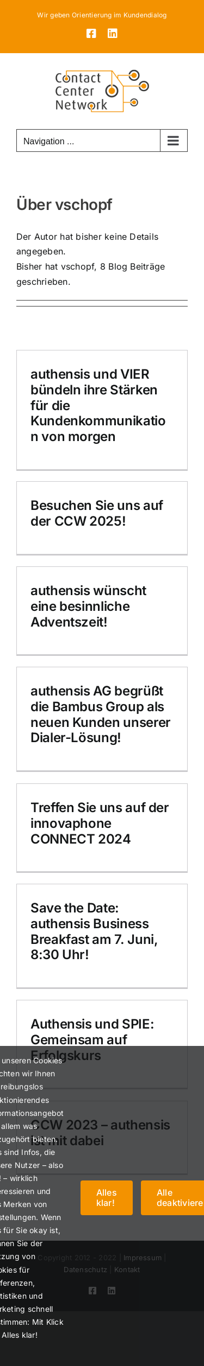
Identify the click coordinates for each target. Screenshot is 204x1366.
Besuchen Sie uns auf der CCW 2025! (96, 513)
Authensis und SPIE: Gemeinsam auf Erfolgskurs (92, 1039)
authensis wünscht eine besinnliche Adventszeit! (88, 606)
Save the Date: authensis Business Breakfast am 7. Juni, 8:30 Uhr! (94, 931)
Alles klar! (106, 1197)
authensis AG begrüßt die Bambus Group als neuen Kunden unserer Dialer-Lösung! (100, 714)
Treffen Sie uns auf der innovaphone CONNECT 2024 (99, 823)
